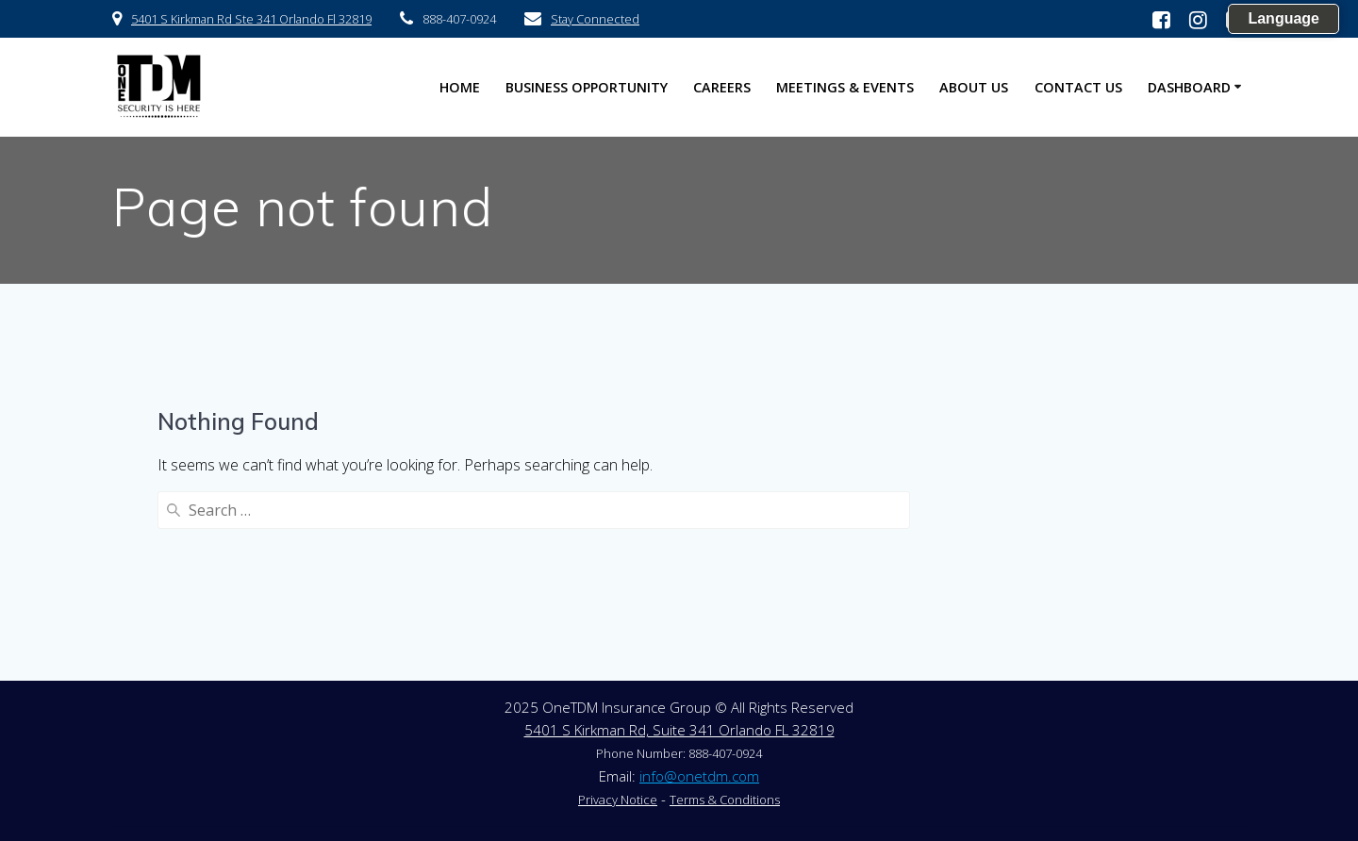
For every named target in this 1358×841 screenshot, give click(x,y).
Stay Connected (595, 18)
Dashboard (1189, 87)
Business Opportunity (586, 87)
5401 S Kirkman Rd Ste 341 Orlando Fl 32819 (251, 18)
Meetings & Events (845, 87)
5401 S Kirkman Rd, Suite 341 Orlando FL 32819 (679, 729)
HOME (459, 87)
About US (973, 87)
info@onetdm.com (699, 776)
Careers (722, 87)
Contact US (1078, 87)
